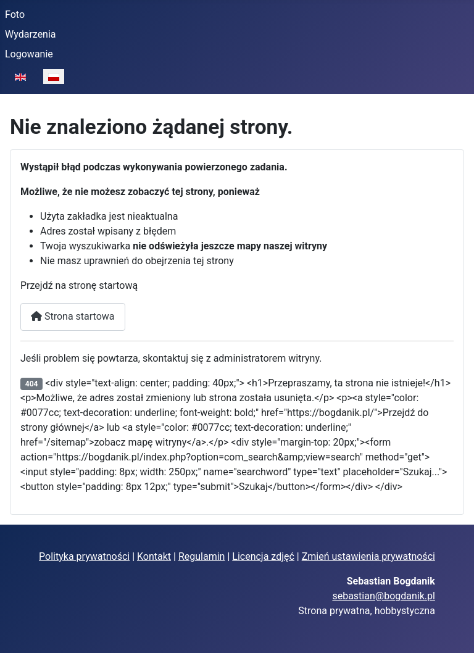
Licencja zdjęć (263, 556)
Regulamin (201, 556)
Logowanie (29, 54)
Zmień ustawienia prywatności (368, 556)
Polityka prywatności (84, 556)
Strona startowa (73, 316)
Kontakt (154, 556)
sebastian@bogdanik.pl (383, 596)
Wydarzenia (30, 34)
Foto (15, 14)
